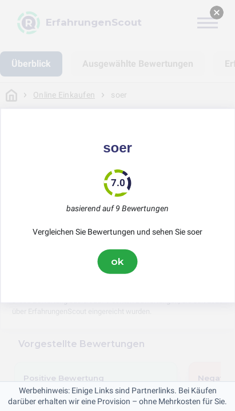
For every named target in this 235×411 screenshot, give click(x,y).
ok (118, 261)
